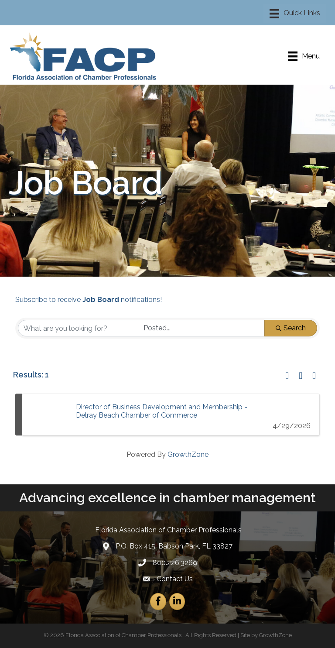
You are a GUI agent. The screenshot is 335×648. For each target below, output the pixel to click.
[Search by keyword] (78, 328)
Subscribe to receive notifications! (88, 299)
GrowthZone (188, 454)
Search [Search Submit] (291, 328)
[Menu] (294, 13)
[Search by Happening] (201, 328)
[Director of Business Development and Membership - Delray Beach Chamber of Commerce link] (44, 414)
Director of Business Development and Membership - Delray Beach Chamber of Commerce (161, 411)
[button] (287, 376)
